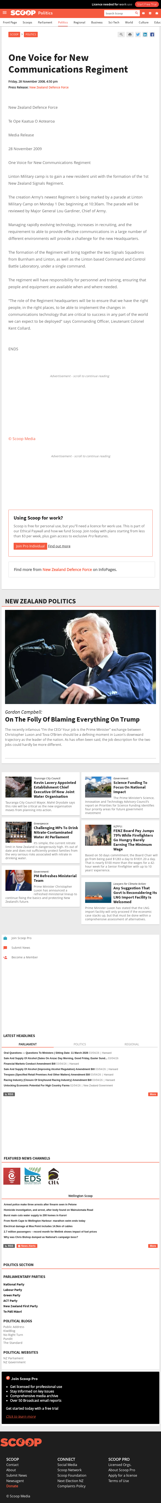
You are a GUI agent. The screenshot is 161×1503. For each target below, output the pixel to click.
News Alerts (27, 1245)
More (153, 1094)
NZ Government (14, 1362)
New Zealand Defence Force (49, 87)
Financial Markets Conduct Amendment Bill (30, 1063)
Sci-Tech (113, 22)
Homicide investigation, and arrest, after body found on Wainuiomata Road (48, 1210)
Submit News (16, 1475)
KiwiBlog (9, 1331)
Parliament (45, 22)
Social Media (67, 1464)
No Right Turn (13, 1335)
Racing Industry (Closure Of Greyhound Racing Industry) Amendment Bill (48, 1080)
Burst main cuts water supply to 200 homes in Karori (35, 1215)
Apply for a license (122, 1475)
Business (97, 22)
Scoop (14, 34)
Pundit (8, 1339)
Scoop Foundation (71, 1475)
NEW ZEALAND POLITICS (40, 601)
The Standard (12, 1343)
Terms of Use (118, 1481)
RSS (9, 1094)
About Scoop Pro (121, 1470)
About (11, 1470)
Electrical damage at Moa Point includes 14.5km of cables (38, 1226)
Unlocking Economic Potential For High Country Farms (37, 1085)
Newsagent (15, 1481)
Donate (12, 1486)
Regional (79, 22)
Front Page (10, 22)
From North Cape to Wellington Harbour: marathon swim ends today (44, 1220)
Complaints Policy (71, 1486)
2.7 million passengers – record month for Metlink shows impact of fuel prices (50, 1231)
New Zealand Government (98, 1085)
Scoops (27, 22)
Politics (63, 22)
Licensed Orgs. (119, 1464)
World (129, 22)
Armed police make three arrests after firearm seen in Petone (40, 1204)
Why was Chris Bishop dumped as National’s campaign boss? (41, 1237)
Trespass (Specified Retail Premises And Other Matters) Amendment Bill (47, 1074)
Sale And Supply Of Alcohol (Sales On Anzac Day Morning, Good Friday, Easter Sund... (55, 1058)
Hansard (107, 1052)
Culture (143, 22)
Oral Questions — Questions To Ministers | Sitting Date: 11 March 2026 (46, 1052)
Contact (12, 1464)
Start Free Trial (147, 4)
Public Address (13, 1327)
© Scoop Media (18, 1496)
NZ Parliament (13, 1358)
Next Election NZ (70, 1481)
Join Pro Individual (30, 546)
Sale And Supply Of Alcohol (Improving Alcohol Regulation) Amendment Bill (49, 1069)
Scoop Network (69, 1470)
